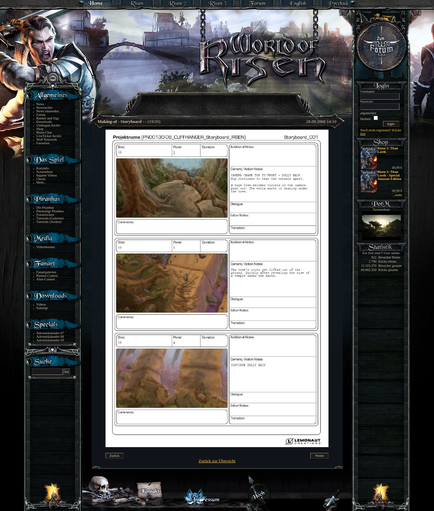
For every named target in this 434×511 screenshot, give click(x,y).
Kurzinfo (42, 168)
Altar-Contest (45, 279)
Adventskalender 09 (50, 340)
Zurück (114, 455)
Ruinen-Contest (47, 275)
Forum (40, 114)
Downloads (44, 122)
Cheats (41, 179)
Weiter (319, 455)
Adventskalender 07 (50, 333)
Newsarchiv (44, 107)
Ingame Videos (46, 175)
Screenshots (44, 172)
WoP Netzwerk (46, 139)
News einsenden (47, 111)
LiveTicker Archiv (49, 136)
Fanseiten (43, 143)
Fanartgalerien (46, 272)
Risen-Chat (44, 132)
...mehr (397, 195)
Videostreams (45, 247)
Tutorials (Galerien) (50, 218)
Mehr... (41, 182)
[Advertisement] (217, 100)
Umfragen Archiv (48, 125)
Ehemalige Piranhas (50, 211)
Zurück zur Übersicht (217, 460)
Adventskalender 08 (50, 336)
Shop (40, 129)
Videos (41, 304)
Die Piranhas (45, 207)
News (40, 104)
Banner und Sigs (47, 118)
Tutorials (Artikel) (49, 222)
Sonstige (42, 308)
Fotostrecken (45, 214)
